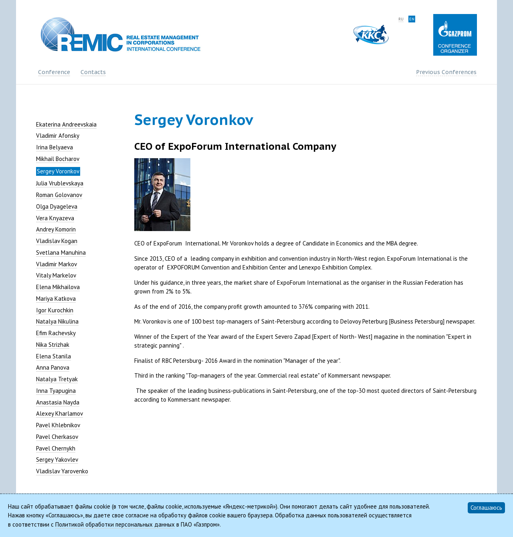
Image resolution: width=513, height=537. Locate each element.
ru (401, 19)
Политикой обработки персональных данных (115, 524)
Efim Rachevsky (56, 333)
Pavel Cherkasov (57, 436)
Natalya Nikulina (57, 321)
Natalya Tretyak (57, 379)
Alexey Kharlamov (59, 413)
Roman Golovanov (59, 195)
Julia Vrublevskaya (59, 183)
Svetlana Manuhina (61, 252)
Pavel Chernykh (55, 448)
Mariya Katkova (56, 298)
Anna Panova (52, 367)
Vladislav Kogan (56, 241)
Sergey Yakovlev (57, 459)
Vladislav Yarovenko (62, 471)
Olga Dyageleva (56, 206)
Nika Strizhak (52, 344)
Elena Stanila (53, 356)
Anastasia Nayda (57, 402)
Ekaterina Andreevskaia (66, 124)
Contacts (93, 72)
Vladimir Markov (56, 264)
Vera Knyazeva (55, 218)
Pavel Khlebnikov (58, 425)
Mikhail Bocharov (57, 159)
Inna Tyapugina (56, 390)
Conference (54, 72)
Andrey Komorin (56, 229)
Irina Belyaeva (54, 147)
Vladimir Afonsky (57, 135)
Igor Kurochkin (54, 310)
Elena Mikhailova (58, 287)
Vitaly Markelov (56, 275)
